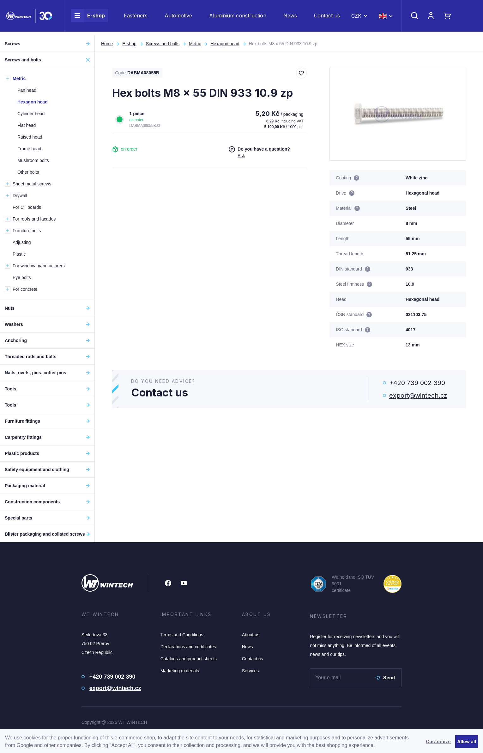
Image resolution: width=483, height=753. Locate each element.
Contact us (327, 18)
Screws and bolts (163, 43)
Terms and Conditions (181, 634)
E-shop (88, 17)
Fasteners (136, 18)
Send (385, 677)
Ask (241, 155)
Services (250, 670)
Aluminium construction (237, 18)
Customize (438, 741)
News (290, 18)
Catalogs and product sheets (188, 658)
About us (250, 634)
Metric (195, 43)
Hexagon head (224, 43)
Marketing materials (179, 670)
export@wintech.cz (418, 395)
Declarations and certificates (188, 646)
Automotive (178, 18)
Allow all (466, 741)
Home (107, 43)
